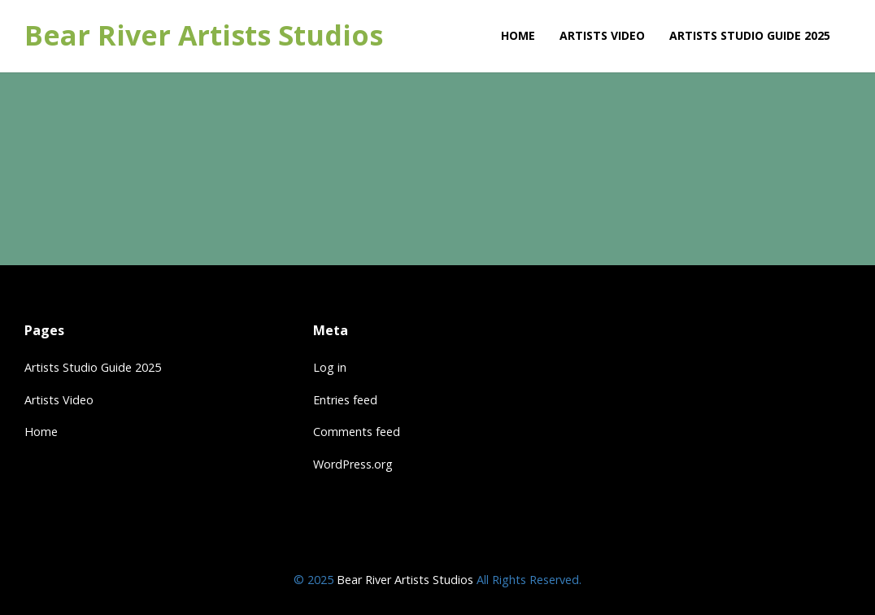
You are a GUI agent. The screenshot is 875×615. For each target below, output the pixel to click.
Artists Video (59, 400)
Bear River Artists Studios (203, 36)
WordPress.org (353, 464)
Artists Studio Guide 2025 (92, 367)
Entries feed (345, 400)
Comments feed (356, 431)
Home (41, 431)
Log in (329, 367)
